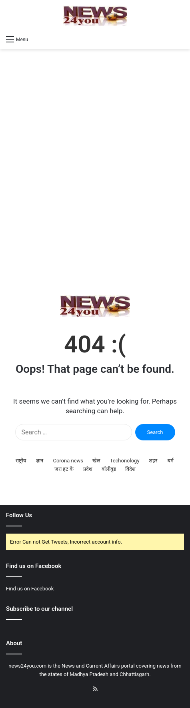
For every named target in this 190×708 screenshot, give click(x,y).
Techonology (125, 461)
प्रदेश (87, 469)
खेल (96, 461)
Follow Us (19, 515)
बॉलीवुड (109, 469)
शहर (153, 461)
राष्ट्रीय (21, 461)
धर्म (170, 461)
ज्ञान (39, 461)
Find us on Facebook (30, 589)
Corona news (68, 461)
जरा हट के (64, 469)
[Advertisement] (95, 172)
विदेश (130, 469)
